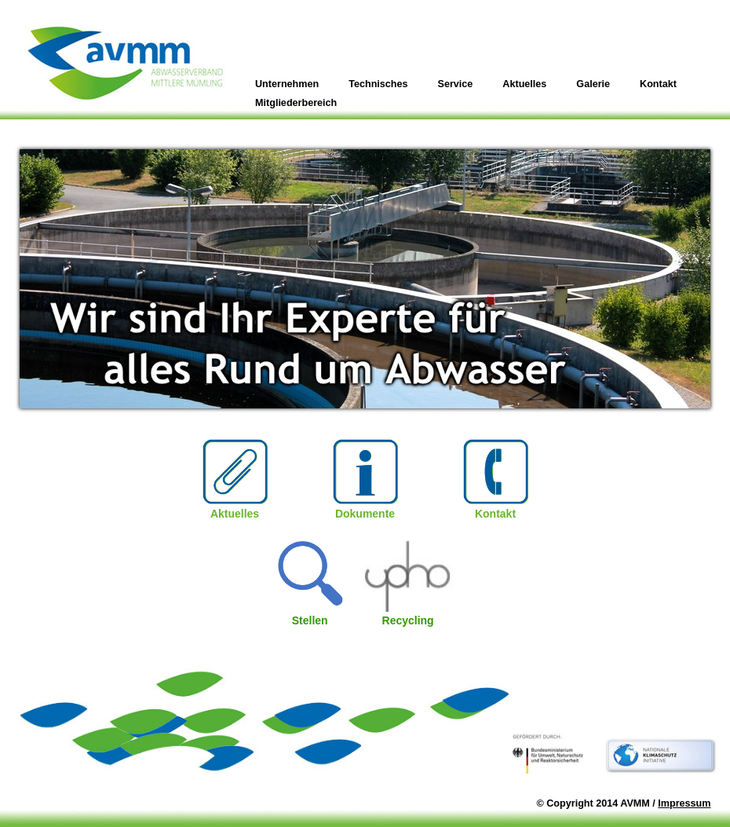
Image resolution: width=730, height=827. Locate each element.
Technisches (378, 84)
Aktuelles (524, 84)
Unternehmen (287, 84)
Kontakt (658, 84)
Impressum (684, 803)
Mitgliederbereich (296, 102)
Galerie (593, 84)
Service (455, 84)
